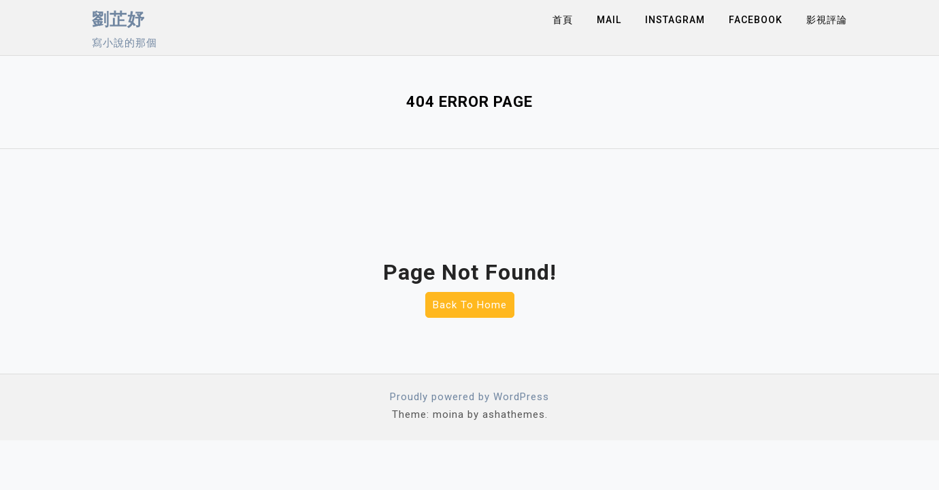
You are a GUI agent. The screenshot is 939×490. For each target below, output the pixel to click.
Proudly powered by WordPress (469, 397)
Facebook (755, 19)
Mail (609, 19)
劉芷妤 (118, 19)
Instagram (675, 19)
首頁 (563, 19)
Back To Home (470, 305)
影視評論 (826, 19)
